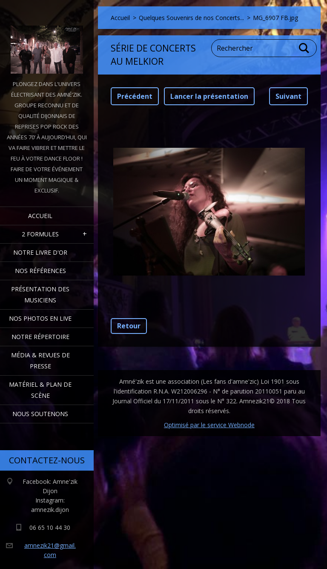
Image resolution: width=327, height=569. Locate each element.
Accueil (40, 216)
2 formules (40, 234)
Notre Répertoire (40, 337)
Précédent (134, 96)
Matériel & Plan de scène (40, 389)
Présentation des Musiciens (40, 294)
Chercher (304, 48)
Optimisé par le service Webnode (209, 425)
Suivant (288, 96)
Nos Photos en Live (40, 318)
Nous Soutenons (40, 414)
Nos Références (40, 271)
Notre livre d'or (40, 252)
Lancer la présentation (209, 96)
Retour (129, 325)
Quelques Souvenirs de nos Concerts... (191, 18)
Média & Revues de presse (40, 360)
